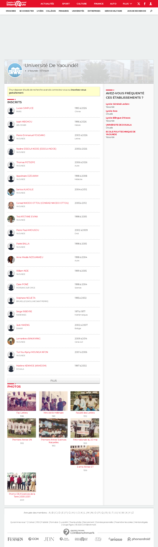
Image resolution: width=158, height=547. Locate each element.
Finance (98, 3)
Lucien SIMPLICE (25, 108)
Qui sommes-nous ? (18, 522)
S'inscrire (11, 11)
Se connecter (26, 11)
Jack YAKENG (23, 325)
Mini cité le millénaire (53, 412)
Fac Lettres (21, 412)
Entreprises (94, 11)
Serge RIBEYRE (24, 311)
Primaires (64, 11)
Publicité (44, 522)
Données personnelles (104, 522)
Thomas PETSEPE (25, 162)
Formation (54, 522)
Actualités (47, 3)
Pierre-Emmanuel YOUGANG (30, 135)
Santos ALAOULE (24, 189)
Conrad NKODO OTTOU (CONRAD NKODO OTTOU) (42, 203)
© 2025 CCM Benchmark (86, 525)
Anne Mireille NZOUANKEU (29, 257)
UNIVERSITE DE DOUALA (119, 125)
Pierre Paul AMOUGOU (27, 230)
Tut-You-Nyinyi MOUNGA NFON (32, 352)
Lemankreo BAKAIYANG (28, 338)
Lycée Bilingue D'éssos (118, 118)
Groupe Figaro (68, 525)
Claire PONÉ (22, 284)
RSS (38, 522)
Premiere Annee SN (22, 439)
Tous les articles (75, 522)
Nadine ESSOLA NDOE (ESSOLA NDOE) (36, 148)
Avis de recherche (136, 11)
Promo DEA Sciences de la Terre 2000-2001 (22, 495)
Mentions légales (141, 522)
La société (64, 522)
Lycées (40, 11)
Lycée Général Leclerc (117, 104)
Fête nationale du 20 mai (85, 439)
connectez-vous (59, 89)
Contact (31, 522)
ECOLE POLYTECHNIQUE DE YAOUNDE (120, 133)
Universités (78, 11)
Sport (66, 3)
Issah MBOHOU (24, 121)
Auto (113, 3)
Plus (127, 3)
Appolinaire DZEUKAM (27, 176)
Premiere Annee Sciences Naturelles (53, 441)
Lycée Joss (111, 111)
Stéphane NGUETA (25, 298)
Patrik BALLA (22, 243)
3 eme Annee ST (85, 467)
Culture (81, 3)
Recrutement (88, 522)
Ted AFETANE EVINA (27, 216)
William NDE (22, 270)
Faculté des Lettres (85, 412)
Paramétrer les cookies (124, 522)
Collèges (51, 11)
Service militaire (113, 11)
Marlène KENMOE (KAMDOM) (31, 365)
